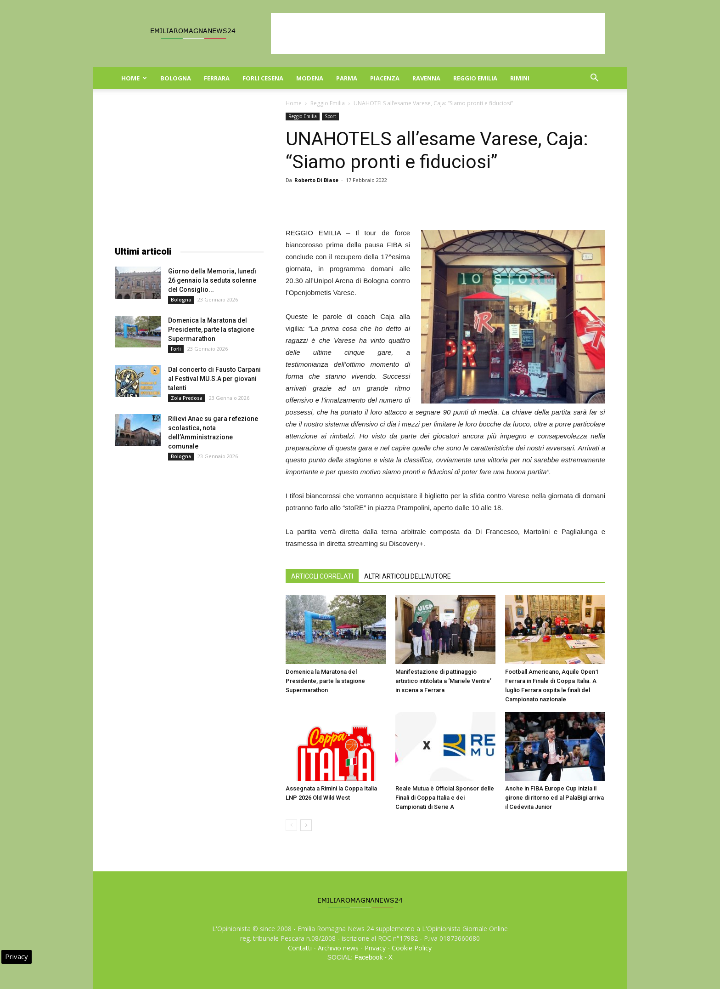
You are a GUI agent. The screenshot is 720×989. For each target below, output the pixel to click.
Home (134, 78)
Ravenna (426, 78)
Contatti (300, 948)
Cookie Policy (412, 948)
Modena (309, 78)
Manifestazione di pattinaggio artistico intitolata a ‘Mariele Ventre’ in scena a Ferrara (443, 680)
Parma (346, 78)
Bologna (175, 78)
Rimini (519, 78)
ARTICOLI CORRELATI (322, 576)
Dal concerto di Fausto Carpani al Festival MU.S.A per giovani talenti (214, 379)
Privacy (375, 948)
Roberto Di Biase (316, 179)
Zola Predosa (186, 398)
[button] (594, 78)
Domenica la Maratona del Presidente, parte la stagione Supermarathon (325, 680)
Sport (330, 116)
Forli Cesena (262, 78)
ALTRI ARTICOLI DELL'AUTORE (407, 576)
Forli (176, 349)
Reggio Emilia (475, 78)
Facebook (368, 957)
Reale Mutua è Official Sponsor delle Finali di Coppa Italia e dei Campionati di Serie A (444, 797)
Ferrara (217, 78)
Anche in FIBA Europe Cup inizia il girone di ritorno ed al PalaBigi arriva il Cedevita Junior (554, 797)
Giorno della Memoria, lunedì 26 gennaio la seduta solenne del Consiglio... (212, 280)
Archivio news (338, 948)
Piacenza (384, 78)
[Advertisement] (438, 33)
